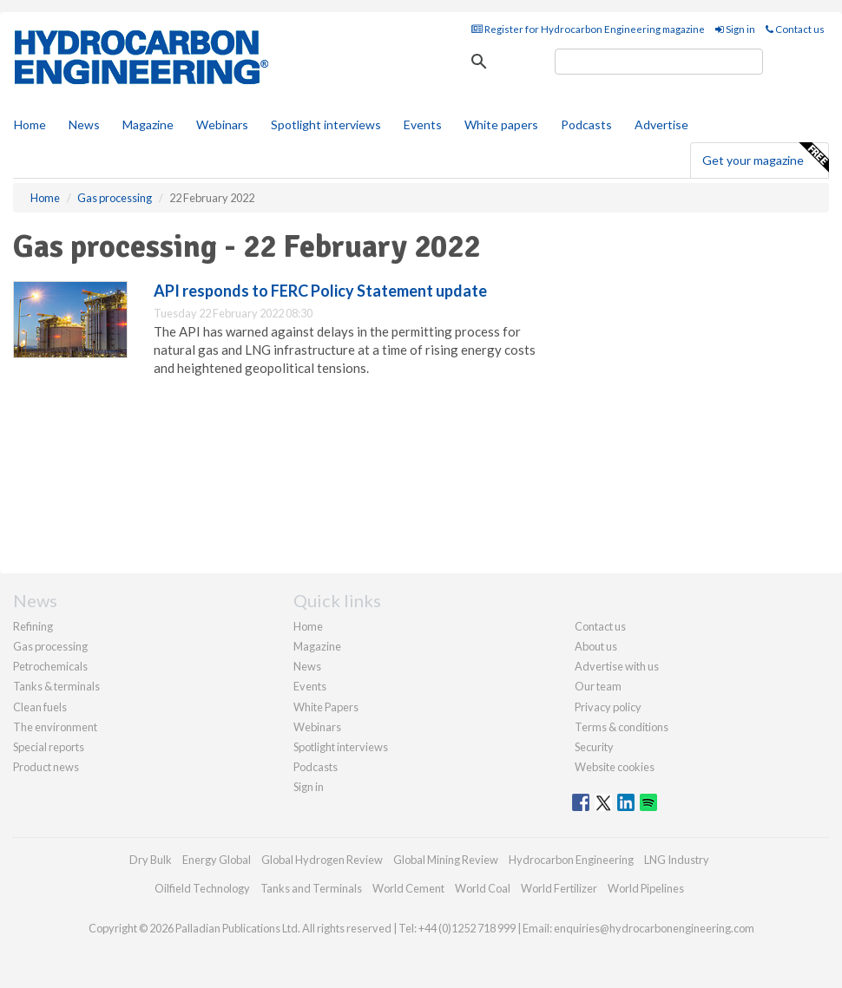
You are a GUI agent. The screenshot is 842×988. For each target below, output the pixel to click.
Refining (33, 626)
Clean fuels (40, 707)
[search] (659, 62)
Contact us (795, 29)
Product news (46, 767)
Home (30, 124)
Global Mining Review (445, 860)
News (307, 666)
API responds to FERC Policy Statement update (320, 290)
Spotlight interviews (326, 124)
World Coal (482, 888)
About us (596, 646)
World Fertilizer (559, 888)
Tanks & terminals (56, 686)
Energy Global (216, 860)
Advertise (661, 124)
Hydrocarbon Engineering (571, 860)
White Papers (326, 707)
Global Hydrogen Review (322, 860)
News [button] (84, 124)
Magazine (148, 124)
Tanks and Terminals (311, 888)
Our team (598, 686)
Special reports (48, 747)
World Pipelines (646, 888)
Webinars (222, 124)
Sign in (735, 29)
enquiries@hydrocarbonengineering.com (654, 928)
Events (423, 124)
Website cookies (615, 767)
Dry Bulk (150, 860)
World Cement (408, 888)
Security (594, 747)
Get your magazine (765, 158)
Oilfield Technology (202, 888)
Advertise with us (617, 666)
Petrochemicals (50, 666)
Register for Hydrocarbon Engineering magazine (588, 29)
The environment (55, 727)
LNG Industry (676, 860)
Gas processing (50, 646)
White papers (501, 124)
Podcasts (586, 124)
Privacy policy (608, 707)
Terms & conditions (621, 727)
